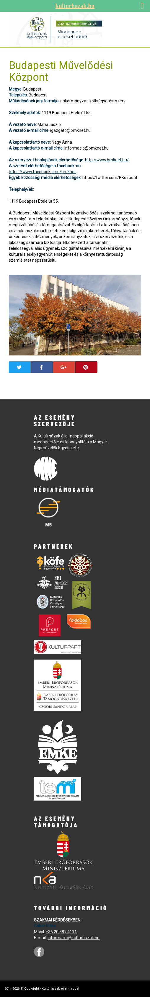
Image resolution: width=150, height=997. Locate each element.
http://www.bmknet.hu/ (107, 160)
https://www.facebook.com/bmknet (42, 171)
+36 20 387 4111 (61, 931)
